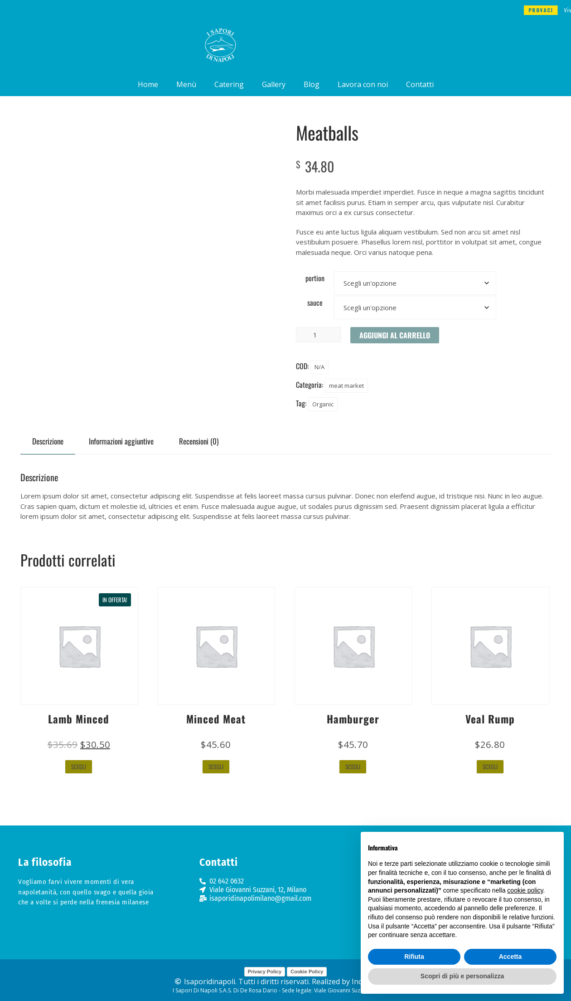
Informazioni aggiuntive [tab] (121, 441)
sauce (315, 302)
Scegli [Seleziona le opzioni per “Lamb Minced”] (78, 766)
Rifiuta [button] (414, 956)
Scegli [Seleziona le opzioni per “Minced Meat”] (215, 766)
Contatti (420, 84)
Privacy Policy (265, 971)
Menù (186, 84)
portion (314, 278)
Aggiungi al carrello (394, 335)
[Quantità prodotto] (318, 334)
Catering (229, 84)
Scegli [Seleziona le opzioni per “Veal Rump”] (490, 766)
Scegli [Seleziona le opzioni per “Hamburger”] (352, 766)
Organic (323, 404)
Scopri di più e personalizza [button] (462, 976)
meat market (346, 385)
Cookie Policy (306, 971)
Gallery (274, 84)
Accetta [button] (510, 956)
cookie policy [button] (525, 890)
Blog (311, 84)
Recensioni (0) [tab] (198, 441)
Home (148, 84)
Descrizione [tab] (47, 441)
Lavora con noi (363, 84)
